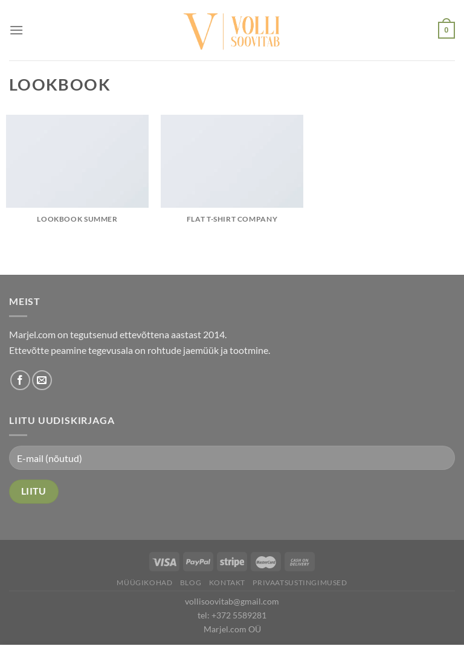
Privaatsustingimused (300, 582)
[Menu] (16, 30)
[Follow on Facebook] (20, 380)
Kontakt (227, 582)
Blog (190, 582)
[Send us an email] (42, 380)
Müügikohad (144, 582)
